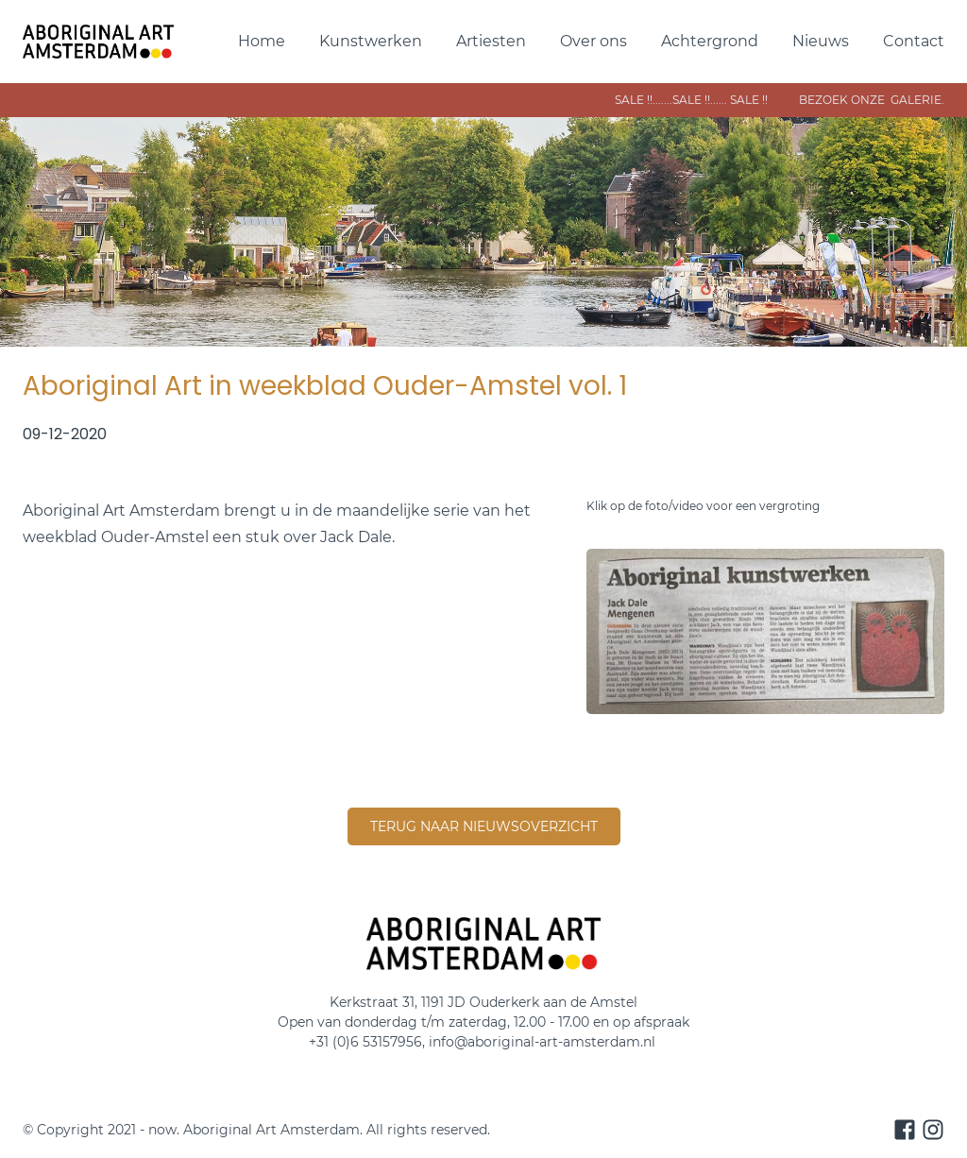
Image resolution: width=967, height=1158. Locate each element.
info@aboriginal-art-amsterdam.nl (544, 1041)
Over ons (593, 41)
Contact (913, 41)
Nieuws (820, 41)
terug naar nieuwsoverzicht (484, 826)
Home (261, 41)
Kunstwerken (370, 41)
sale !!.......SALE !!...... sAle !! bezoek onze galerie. (710, 100)
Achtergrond (709, 41)
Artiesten (491, 41)
